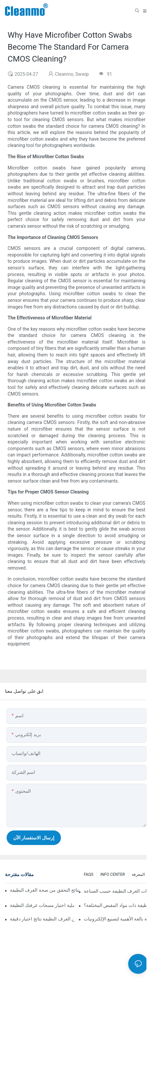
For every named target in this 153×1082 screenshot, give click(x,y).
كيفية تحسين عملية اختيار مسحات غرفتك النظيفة (42, 905)
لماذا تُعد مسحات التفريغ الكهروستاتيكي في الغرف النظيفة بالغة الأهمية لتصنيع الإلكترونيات (116, 918)
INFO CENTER (112, 874)
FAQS (88, 874)
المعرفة (138, 874)
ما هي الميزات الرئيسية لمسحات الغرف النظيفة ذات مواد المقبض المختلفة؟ (116, 905)
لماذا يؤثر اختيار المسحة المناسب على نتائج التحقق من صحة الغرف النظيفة (44, 890)
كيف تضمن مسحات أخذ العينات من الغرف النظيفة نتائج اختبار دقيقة (42, 918)
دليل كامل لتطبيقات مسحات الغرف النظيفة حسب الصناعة (116, 891)
